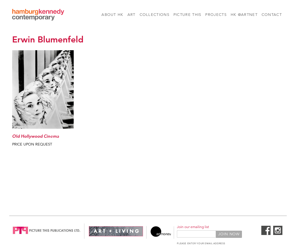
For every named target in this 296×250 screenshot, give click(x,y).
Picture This (187, 14)
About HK (112, 14)
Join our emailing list (193, 227)
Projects (215, 14)
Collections (154, 14)
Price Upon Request (32, 144)
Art (131, 14)
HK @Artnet (244, 14)
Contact (272, 14)
